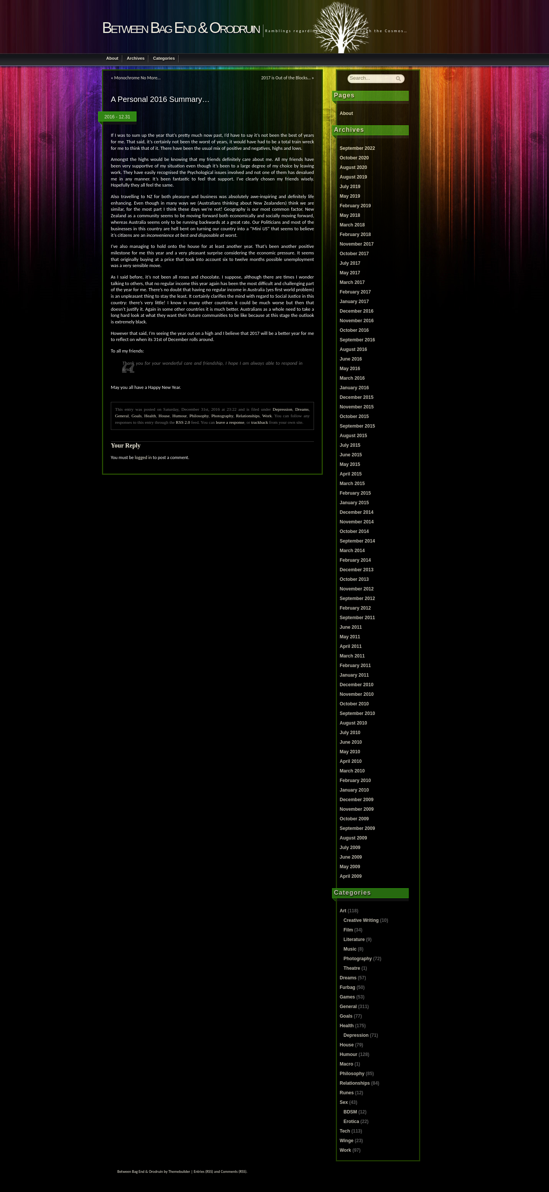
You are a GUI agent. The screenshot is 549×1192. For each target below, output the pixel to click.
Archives (136, 58)
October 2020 (354, 158)
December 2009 (356, 799)
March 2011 (352, 656)
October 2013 (354, 579)
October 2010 (354, 704)
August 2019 (353, 177)
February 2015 (355, 493)
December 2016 (356, 311)
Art (343, 910)
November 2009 (357, 809)
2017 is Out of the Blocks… (286, 77)
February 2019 (355, 205)
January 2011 (354, 675)
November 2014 (357, 522)
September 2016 (357, 340)
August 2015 (353, 435)
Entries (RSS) (203, 1171)
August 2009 (353, 838)
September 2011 (357, 617)
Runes (347, 1092)
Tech (345, 1131)
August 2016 (353, 349)
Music (350, 949)
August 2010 (353, 723)
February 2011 (355, 665)
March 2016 (352, 378)
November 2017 (357, 244)
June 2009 (351, 857)
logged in (143, 457)
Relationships (248, 415)
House (164, 415)
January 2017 (354, 301)
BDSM (350, 1112)
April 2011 (351, 646)
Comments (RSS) (234, 1171)
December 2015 (356, 397)
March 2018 (352, 225)
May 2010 (350, 751)
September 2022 (357, 148)
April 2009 (351, 876)
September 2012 (357, 598)
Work (267, 415)
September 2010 (357, 713)
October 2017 (354, 253)
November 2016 (357, 320)
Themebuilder (179, 1171)
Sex (344, 1102)
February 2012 (355, 608)
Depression (282, 409)
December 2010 (356, 684)
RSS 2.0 (183, 422)
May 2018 (350, 215)
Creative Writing (361, 920)
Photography (222, 415)
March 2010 (352, 771)
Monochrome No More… (137, 77)
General (122, 415)
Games (347, 997)
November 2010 (357, 694)
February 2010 (355, 780)
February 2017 (355, 292)
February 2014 (355, 560)
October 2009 (354, 818)
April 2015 (351, 474)
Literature (354, 939)
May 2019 (350, 196)
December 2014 (356, 512)
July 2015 (350, 445)
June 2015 (351, 454)
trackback (259, 422)
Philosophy (199, 415)
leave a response (230, 422)
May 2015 (350, 464)
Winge (346, 1140)
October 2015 (354, 416)
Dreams (302, 409)
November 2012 (357, 589)
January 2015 (354, 502)
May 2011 (350, 636)
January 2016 (354, 387)
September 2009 (357, 828)
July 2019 (350, 186)
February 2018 (355, 234)
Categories (164, 58)
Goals (136, 415)
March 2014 (352, 550)
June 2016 (351, 359)
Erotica (351, 1121)
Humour (180, 415)
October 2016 (354, 330)
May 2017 (350, 272)
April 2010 (351, 761)
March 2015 (352, 483)
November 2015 (357, 407)
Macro (346, 1064)
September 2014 (357, 541)
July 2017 (350, 263)
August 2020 (353, 167)
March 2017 (352, 282)
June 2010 (351, 742)
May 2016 (350, 368)
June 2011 (351, 627)
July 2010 (350, 732)
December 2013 (356, 569)
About (112, 58)
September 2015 (357, 426)
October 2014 (354, 531)
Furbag (347, 987)
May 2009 (350, 866)
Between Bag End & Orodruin (180, 27)
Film (348, 930)
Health (150, 415)
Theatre (352, 968)
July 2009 (350, 847)
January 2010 (354, 790)
